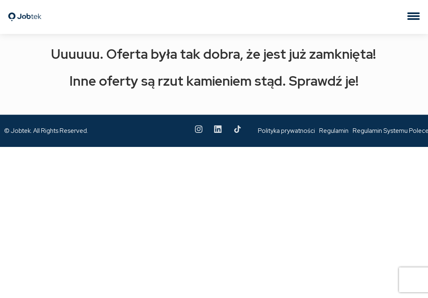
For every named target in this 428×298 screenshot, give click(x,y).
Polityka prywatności (286, 131)
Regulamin (334, 131)
